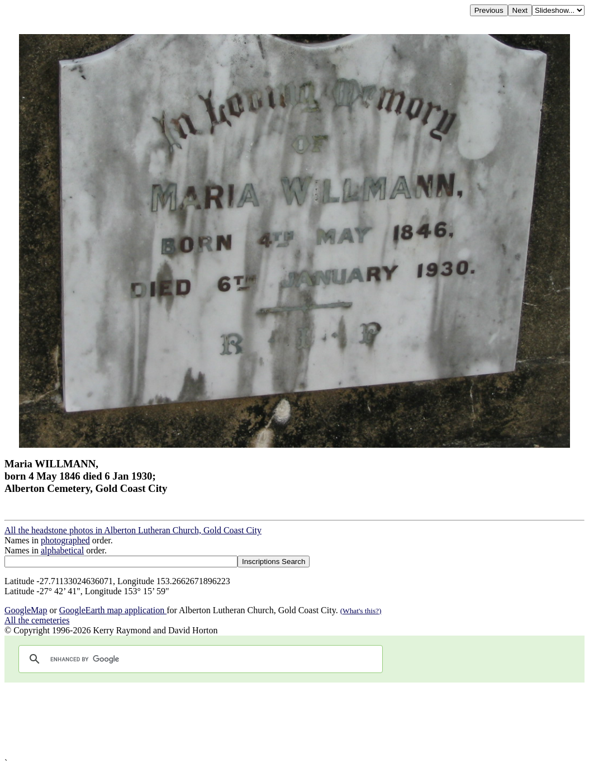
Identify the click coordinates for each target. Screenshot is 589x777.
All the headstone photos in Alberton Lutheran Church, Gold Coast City (133, 530)
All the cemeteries (36, 620)
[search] (199, 659)
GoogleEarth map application (113, 610)
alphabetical (62, 550)
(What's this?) (361, 611)
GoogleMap (25, 610)
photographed (65, 540)
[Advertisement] (294, 720)
